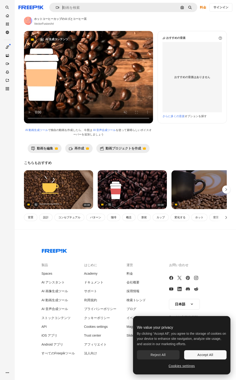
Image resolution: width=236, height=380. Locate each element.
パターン (95, 217)
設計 (46, 217)
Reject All (158, 355)
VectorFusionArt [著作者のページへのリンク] (44, 23)
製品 (44, 265)
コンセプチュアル (69, 217)
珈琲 (113, 217)
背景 (30, 217)
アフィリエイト (95, 344)
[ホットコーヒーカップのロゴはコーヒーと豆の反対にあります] (132, 189)
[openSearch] (7, 7)
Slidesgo (133, 335)
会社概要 (133, 282)
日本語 (184, 304)
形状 (144, 217)
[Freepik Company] (54, 250)
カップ (160, 217)
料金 (203, 7)
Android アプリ (52, 344)
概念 (129, 217)
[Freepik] (31, 7)
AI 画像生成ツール (54, 291)
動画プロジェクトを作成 (123, 149)
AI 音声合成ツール (104, 130)
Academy (90, 273)
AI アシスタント (53, 282)
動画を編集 (44, 149)
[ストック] (7, 24)
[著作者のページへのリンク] (28, 21)
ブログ (131, 309)
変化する (180, 217)
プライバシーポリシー (100, 309)
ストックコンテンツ (56, 318)
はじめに (90, 265)
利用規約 (90, 300)
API (44, 326)
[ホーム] (7, 15)
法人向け (90, 353)
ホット (199, 217)
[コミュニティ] (7, 32)
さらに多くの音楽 (173, 116)
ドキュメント (93, 282)
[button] (55, 7)
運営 (130, 265)
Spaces (46, 273)
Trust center (92, 335)
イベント (133, 318)
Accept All (205, 355)
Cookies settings (96, 326)
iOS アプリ (49, 335)
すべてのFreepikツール (58, 353)
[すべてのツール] (7, 88)
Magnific (133, 326)
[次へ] (226, 217)
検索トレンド (136, 300)
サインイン (220, 7)
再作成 (79, 149)
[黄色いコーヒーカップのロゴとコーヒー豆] (58, 189)
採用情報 (133, 291)
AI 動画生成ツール (36, 130)
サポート (90, 291)
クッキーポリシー (97, 318)
